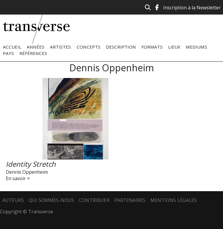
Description (121, 47)
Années (35, 47)
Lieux (174, 47)
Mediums (196, 47)
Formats (152, 47)
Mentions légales (173, 200)
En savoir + (18, 178)
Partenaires (130, 200)
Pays (8, 53)
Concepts (88, 47)
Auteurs (13, 200)
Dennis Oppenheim (27, 172)
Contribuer (94, 200)
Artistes (60, 47)
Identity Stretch (31, 164)
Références (33, 53)
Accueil (12, 47)
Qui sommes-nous (51, 200)
